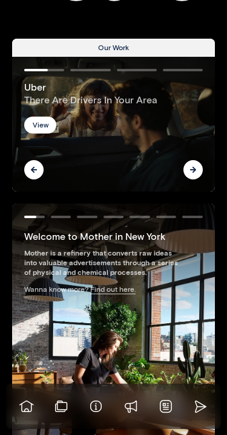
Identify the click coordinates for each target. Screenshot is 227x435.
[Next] (193, 169)
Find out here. (113, 289)
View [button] (40, 124)
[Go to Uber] (113, 124)
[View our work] (61, 407)
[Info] (96, 407)
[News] (165, 407)
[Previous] (34, 169)
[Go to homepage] (26, 407)
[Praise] (131, 407)
